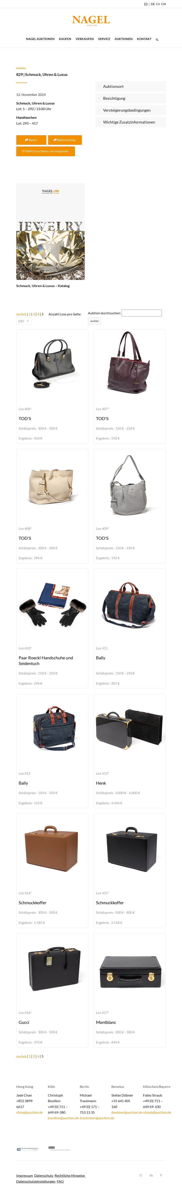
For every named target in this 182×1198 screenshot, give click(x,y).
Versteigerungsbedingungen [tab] (124, 110)
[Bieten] (31, 140)
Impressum (24, 1175)
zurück (21, 314)
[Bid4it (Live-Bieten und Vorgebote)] (45, 151)
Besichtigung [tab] (111, 98)
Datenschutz (43, 1175)
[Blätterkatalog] (65, 140)
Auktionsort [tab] (111, 86)
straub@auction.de (157, 1112)
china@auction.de (29, 1112)
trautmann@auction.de (97, 1118)
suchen (94, 321)
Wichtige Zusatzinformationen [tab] (126, 122)
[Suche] (156, 39)
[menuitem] (153, 4)
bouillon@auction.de (63, 1118)
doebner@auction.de (126, 1112)
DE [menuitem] (153, 4)
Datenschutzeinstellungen (35, 1181)
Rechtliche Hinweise (70, 1175)
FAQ (60, 1181)
